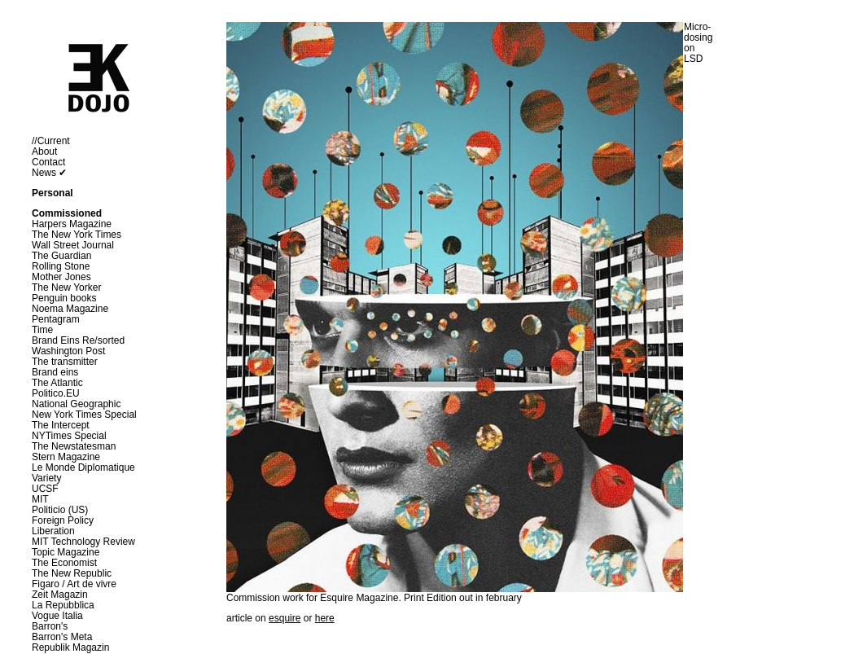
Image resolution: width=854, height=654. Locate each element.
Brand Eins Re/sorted (78, 340)
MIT (40, 499)
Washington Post (68, 351)
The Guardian (61, 255)
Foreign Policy (63, 520)
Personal (52, 193)
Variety (46, 478)
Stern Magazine (66, 457)
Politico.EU (56, 393)
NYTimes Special (69, 435)
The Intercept (61, 425)
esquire (284, 618)
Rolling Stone (61, 266)
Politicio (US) (60, 510)
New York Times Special (84, 414)
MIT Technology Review (83, 541)
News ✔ (49, 172)
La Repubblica (63, 605)
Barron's (50, 626)
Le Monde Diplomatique (83, 467)
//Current (51, 141)
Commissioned (67, 213)
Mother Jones (61, 277)
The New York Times (76, 234)
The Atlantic (57, 382)
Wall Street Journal (73, 245)
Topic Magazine (65, 552)
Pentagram (56, 319)
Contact (48, 162)
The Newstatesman (74, 446)
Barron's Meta (62, 637)
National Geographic (76, 404)
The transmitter (65, 361)
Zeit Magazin (60, 594)
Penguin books (64, 298)
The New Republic (72, 573)
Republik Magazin (70, 647)
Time (42, 330)
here (325, 618)
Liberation (53, 531)
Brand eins (55, 372)
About (44, 151)
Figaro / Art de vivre (74, 584)
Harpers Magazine (72, 224)
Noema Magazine (70, 308)
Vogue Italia (57, 615)
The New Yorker (66, 287)
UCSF (45, 488)
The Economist (64, 562)
